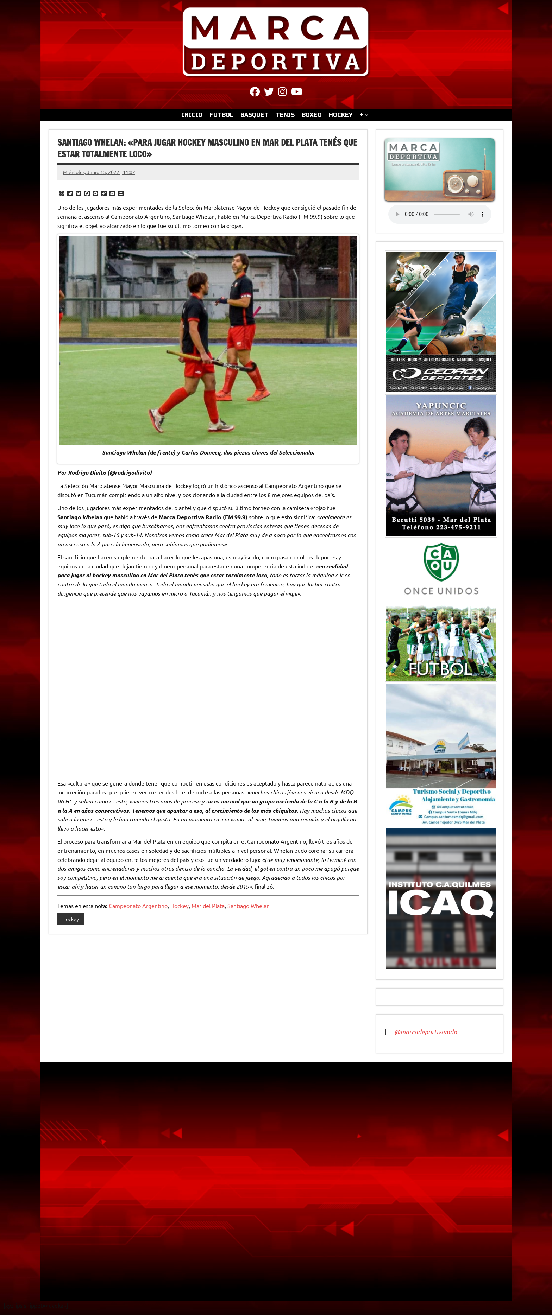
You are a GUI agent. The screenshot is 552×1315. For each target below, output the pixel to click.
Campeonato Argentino (138, 905)
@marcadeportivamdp (425, 1032)
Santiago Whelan (248, 905)
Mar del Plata (208, 905)
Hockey (179, 905)
